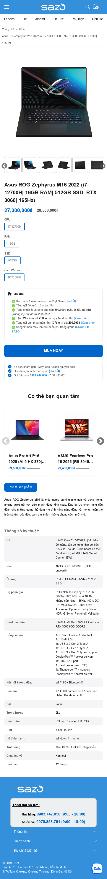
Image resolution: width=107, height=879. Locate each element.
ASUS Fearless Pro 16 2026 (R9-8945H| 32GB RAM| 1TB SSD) (75, 458)
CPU (7, 219)
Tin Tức (58, 19)
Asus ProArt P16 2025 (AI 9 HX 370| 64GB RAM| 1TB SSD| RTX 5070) (25, 458)
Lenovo (9, 19)
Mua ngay (53, 351)
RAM (7, 236)
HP (25, 19)
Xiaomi (40, 19)
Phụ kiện (78, 19)
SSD (7, 253)
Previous (3, 165)
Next (101, 165)
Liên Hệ (97, 19)
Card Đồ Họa (12, 270)
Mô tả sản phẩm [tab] (21, 487)
